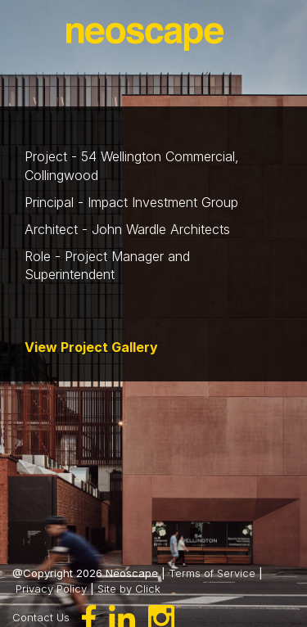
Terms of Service (212, 573)
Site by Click (128, 588)
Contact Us (41, 616)
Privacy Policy (51, 588)
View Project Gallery (91, 347)
